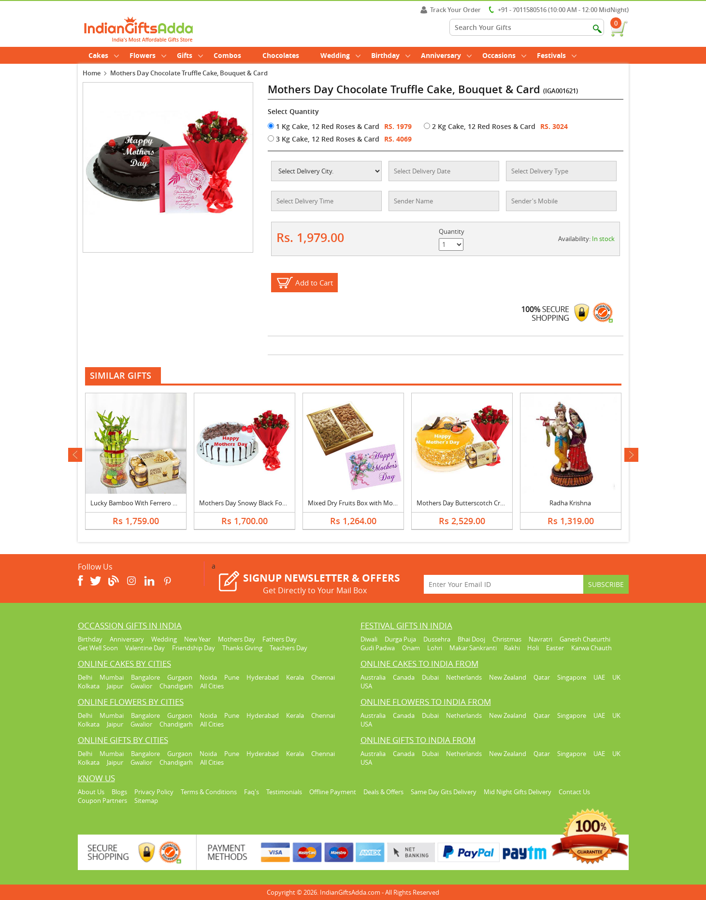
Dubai (430, 677)
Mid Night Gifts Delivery (517, 791)
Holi (533, 647)
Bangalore (145, 677)
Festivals (556, 55)
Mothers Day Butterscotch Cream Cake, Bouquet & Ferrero (501, 503)
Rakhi (512, 647)
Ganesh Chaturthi (585, 639)
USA (366, 686)
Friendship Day (193, 647)
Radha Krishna (570, 503)
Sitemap (146, 800)
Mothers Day (236, 639)
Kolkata (89, 686)
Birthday (390, 55)
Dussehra (436, 639)
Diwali (368, 639)
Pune (231, 677)
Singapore (571, 677)
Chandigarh (176, 686)
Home (92, 73)
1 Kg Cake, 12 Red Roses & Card (323, 126)
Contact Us (574, 791)
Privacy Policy (153, 791)
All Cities (212, 686)
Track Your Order (450, 9)
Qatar (541, 677)
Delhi (85, 677)
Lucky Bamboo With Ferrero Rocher (141, 503)
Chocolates (280, 55)
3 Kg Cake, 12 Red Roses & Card (323, 138)
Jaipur (115, 686)
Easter (555, 647)
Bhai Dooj (471, 639)
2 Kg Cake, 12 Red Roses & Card (479, 126)
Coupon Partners (102, 800)
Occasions (504, 55)
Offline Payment (332, 791)
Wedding (340, 55)
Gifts (190, 55)
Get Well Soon (98, 647)
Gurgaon (179, 677)
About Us (91, 791)
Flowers (148, 55)
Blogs (119, 791)
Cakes (103, 55)
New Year (197, 639)
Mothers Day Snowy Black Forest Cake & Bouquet (270, 503)
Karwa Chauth (591, 647)
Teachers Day (288, 647)
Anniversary (446, 55)
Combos (227, 55)
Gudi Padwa (377, 647)
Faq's (251, 791)
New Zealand (507, 677)
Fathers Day (279, 639)
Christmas (506, 639)
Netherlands (464, 677)
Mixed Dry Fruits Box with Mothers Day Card (371, 503)
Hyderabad (262, 677)
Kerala (295, 677)
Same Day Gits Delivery (443, 791)
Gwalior (141, 686)
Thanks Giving (242, 647)
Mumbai (112, 677)
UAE (599, 677)
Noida (208, 677)
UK (616, 677)
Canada (404, 677)
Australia (373, 677)
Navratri (540, 639)
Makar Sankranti (473, 647)
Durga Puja (400, 639)
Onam (411, 647)
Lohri (434, 647)
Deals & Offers (383, 791)
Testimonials (284, 791)
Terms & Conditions (209, 791)
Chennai (323, 677)
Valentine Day (145, 647)
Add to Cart (314, 282)
